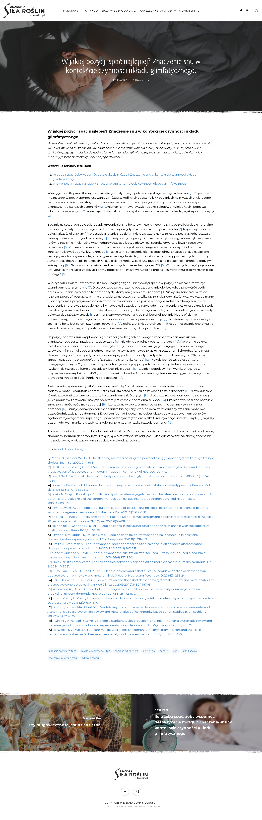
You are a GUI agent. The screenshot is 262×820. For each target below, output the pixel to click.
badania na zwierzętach (62, 650)
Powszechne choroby (157, 10)
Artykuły (92, 10)
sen (175, 650)
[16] (104, 404)
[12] (147, 359)
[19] (170, 422)
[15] (187, 391)
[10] (117, 341)
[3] (49, 215)
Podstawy (72, 10)
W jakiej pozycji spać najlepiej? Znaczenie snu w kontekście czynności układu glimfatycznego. (119, 183)
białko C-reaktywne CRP (95, 650)
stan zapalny (189, 650)
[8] (163, 292)
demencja (149, 650)
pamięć (164, 650)
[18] (200, 418)
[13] (135, 368)
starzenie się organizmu (63, 658)
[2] (102, 206)
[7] (89, 287)
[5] (107, 238)
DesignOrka (154, 806)
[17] (64, 409)
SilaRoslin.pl (189, 10)
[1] (191, 193)
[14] (120, 377)
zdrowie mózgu (91, 658)
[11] (64, 350)
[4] (86, 233)
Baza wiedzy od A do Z (119, 10)
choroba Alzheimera (126, 650)
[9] (165, 319)
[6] (67, 265)
